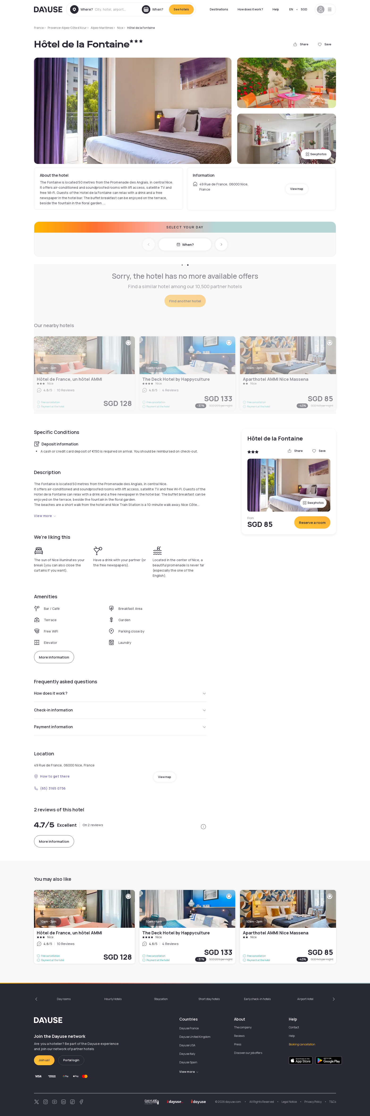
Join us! (44, 1060)
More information (54, 657)
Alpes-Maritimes (102, 28)
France (39, 28)
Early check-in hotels (257, 999)
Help (276, 9)
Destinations (219, 9)
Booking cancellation (302, 1044)
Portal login (71, 1060)
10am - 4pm (154, 921)
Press (237, 1044)
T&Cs (332, 1102)
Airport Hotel (305, 999)
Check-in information (120, 710)
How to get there (52, 776)
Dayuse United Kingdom (194, 1037)
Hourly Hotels (113, 999)
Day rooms (64, 999)
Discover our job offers (248, 1053)
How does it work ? (250, 9)
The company (243, 1027)
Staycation (161, 999)
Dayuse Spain (188, 1062)
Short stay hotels (209, 999)
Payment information (120, 726)
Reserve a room (312, 522)
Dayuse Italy (187, 1054)
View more (45, 515)
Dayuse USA (187, 1045)
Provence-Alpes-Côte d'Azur (67, 28)
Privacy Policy (313, 1102)
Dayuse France (189, 1028)
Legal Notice (289, 1102)
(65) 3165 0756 (50, 788)
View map (296, 189)
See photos (316, 154)
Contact (294, 1027)
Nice (120, 28)
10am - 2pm (48, 921)
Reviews (239, 1036)
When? (185, 244)
